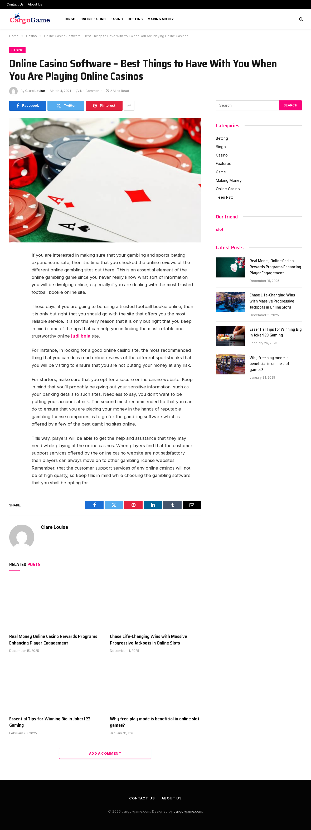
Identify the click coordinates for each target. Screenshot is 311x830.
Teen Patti (225, 197)
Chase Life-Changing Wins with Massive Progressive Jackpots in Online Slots (148, 639)
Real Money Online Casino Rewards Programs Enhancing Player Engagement (53, 639)
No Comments (89, 91)
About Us (35, 4)
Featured (223, 163)
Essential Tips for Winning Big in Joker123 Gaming (49, 722)
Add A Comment (105, 753)
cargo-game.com (188, 811)
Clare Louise (35, 91)
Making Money (161, 19)
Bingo (70, 19)
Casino (116, 19)
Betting (135, 19)
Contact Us (15, 4)
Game (221, 172)
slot (219, 229)
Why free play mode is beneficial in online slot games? (154, 722)
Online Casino (93, 19)
